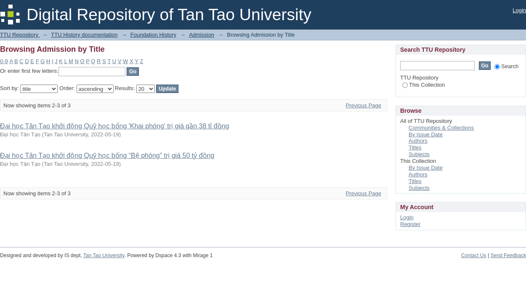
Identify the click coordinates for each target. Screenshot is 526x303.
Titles (415, 147)
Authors (418, 141)
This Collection (423, 85)
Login (519, 10)
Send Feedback (508, 255)
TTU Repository (20, 35)
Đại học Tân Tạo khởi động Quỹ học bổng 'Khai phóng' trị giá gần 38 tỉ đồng (114, 126)
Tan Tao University (104, 255)
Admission (201, 35)
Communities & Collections (441, 128)
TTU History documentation (84, 35)
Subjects (419, 154)
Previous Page (363, 105)
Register (410, 224)
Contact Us (473, 255)
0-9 (4, 61)
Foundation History (153, 35)
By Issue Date (426, 134)
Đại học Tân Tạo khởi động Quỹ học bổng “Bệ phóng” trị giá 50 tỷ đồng (107, 155)
